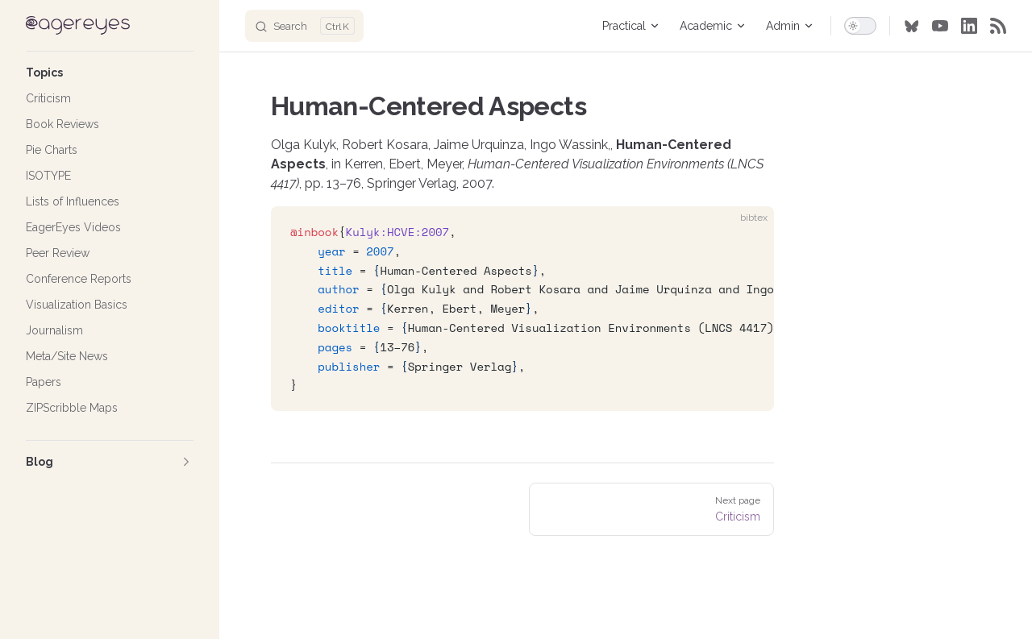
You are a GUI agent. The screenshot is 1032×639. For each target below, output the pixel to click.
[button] (110, 72)
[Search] (304, 26)
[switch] (860, 26)
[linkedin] (969, 25)
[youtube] (940, 25)
